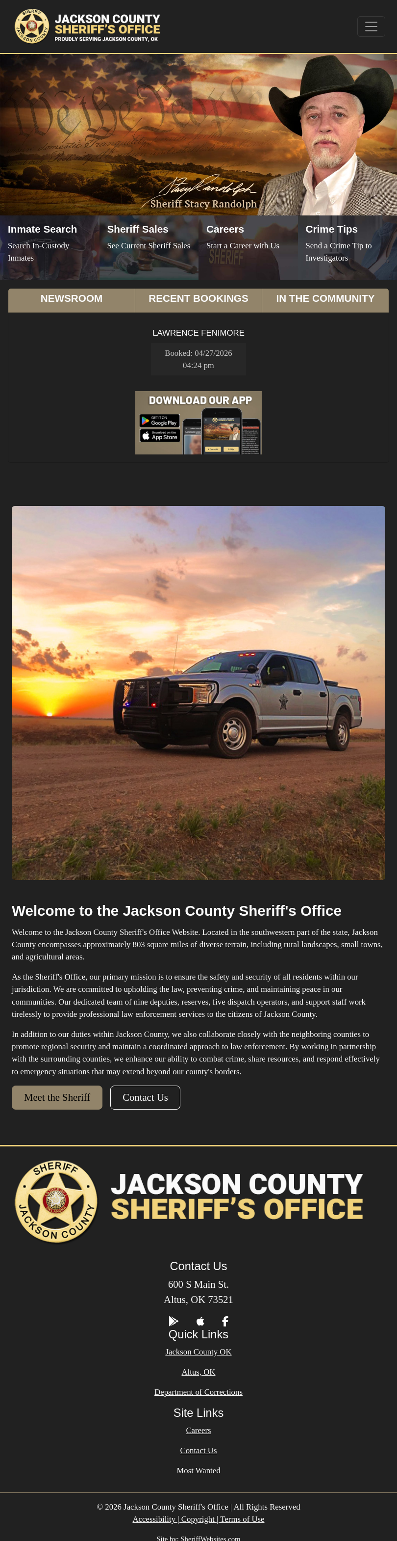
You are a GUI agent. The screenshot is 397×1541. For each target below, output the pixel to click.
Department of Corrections (198, 1392)
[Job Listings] (248, 247)
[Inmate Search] (49, 247)
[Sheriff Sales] (149, 247)
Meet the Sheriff (57, 1097)
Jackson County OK (198, 1351)
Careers (198, 1430)
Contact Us (145, 1097)
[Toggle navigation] (371, 26)
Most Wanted (198, 1470)
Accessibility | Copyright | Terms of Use (198, 1519)
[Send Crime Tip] (347, 247)
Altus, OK (199, 1372)
